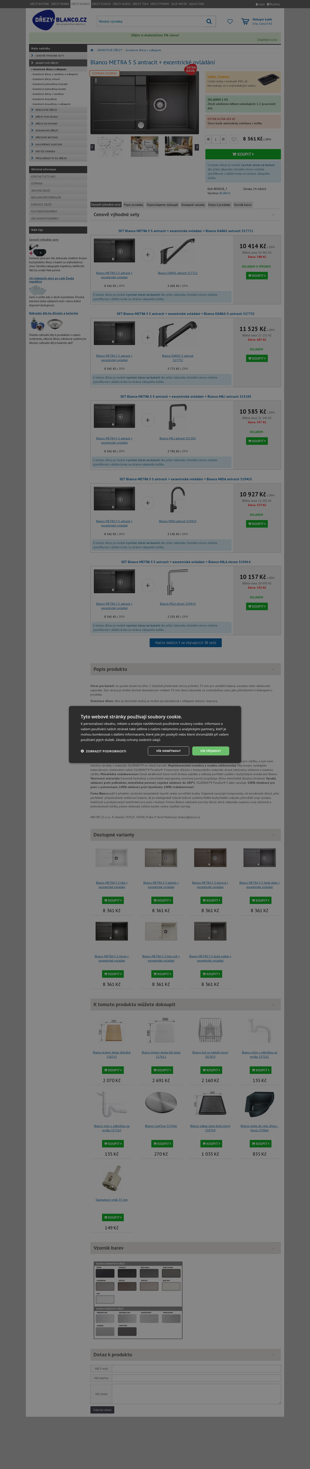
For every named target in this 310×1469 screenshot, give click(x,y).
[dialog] (155, 734)
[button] (103, 751)
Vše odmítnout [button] (166, 751)
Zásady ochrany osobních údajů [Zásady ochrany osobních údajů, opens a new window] (140, 739)
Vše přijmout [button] (210, 751)
